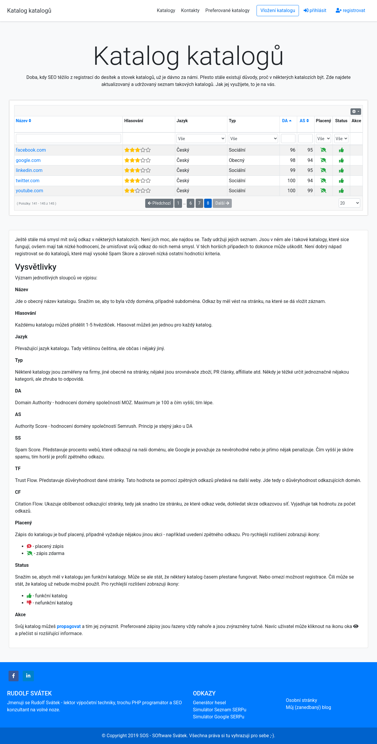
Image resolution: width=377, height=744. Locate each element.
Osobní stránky (301, 700)
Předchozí (159, 203)
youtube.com (29, 190)
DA (286, 120)
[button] (13, 676)
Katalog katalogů (29, 10)
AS (304, 120)
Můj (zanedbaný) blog (308, 707)
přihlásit (315, 10)
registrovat (350, 10)
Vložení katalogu (277, 10)
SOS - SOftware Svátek (163, 735)
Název (24, 120)
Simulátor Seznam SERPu (219, 709)
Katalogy (166, 10)
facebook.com (31, 150)
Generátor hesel (209, 702)
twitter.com (27, 180)
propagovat (69, 626)
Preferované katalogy (227, 10)
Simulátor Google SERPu (218, 717)
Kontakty (191, 10)
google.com (28, 160)
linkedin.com (29, 170)
